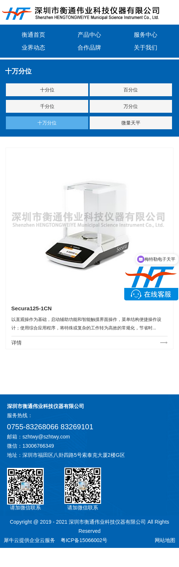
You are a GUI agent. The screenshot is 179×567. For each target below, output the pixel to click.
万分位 (130, 106)
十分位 (47, 90)
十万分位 (47, 123)
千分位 (47, 106)
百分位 (130, 90)
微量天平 (130, 123)
